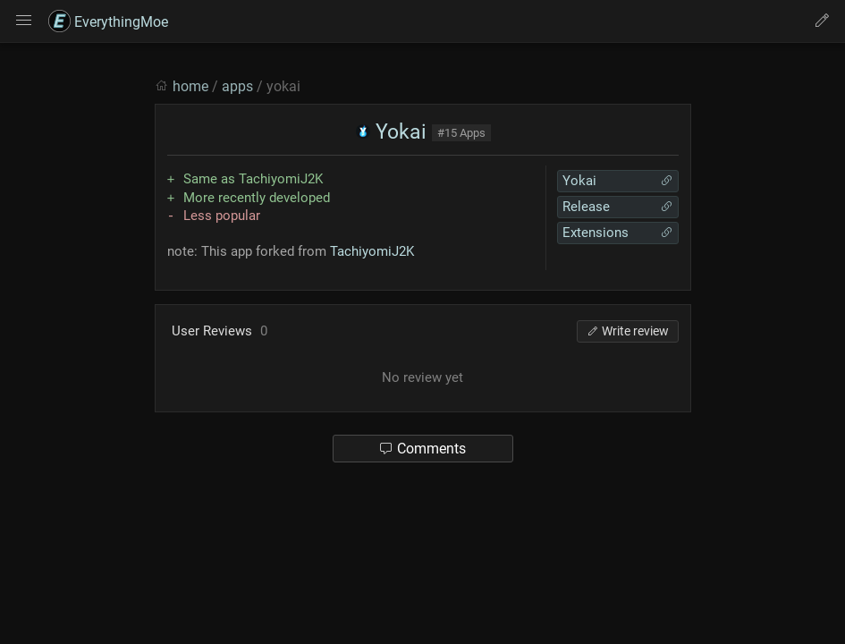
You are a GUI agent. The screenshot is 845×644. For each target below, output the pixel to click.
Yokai (391, 132)
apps (237, 86)
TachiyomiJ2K (372, 251)
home (190, 86)
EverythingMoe (108, 21)
